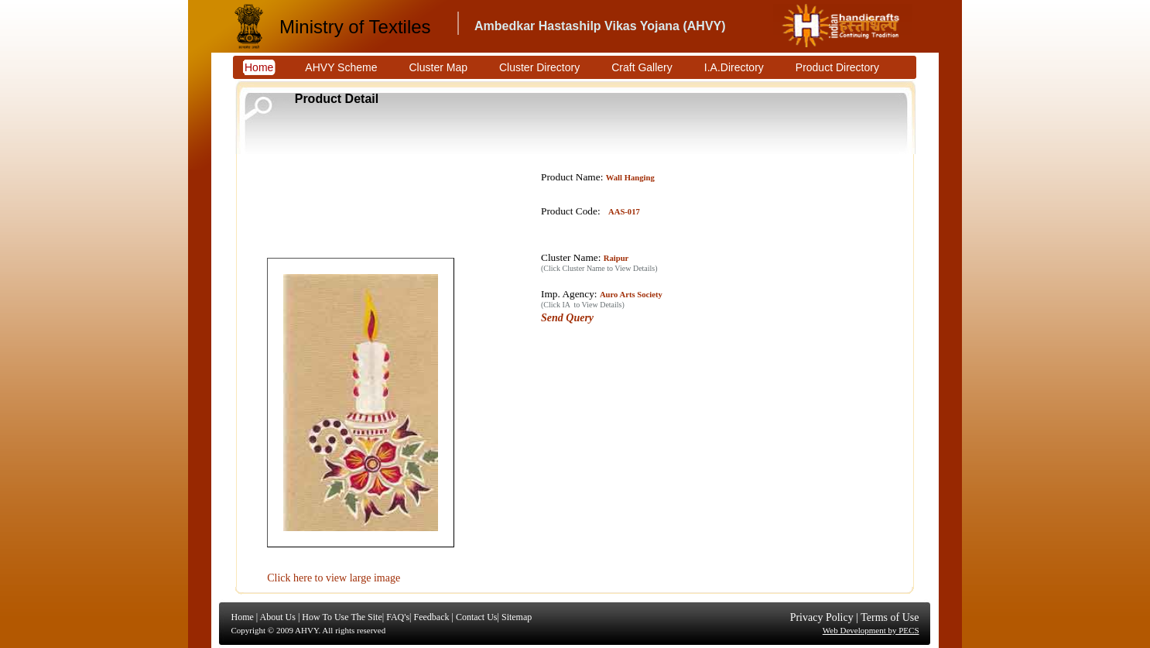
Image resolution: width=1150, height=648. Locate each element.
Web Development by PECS (871, 630)
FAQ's (397, 617)
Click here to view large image (333, 578)
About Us (278, 617)
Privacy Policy (822, 617)
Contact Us (477, 617)
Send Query (567, 318)
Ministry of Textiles (355, 26)
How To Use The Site (342, 617)
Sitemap (516, 617)
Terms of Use (890, 617)
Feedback (431, 617)
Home (242, 617)
